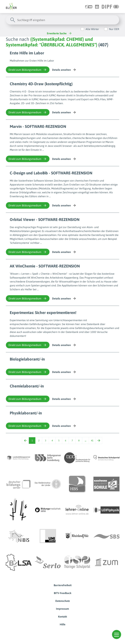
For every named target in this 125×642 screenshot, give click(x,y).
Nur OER (114, 29)
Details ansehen (64, 70)
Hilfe (62, 624)
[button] (116, 634)
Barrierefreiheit (62, 585)
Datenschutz (62, 600)
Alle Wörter (92, 29)
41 (92, 440)
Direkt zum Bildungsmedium (27, 70)
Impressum (62, 608)
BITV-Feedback (62, 593)
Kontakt (62, 616)
